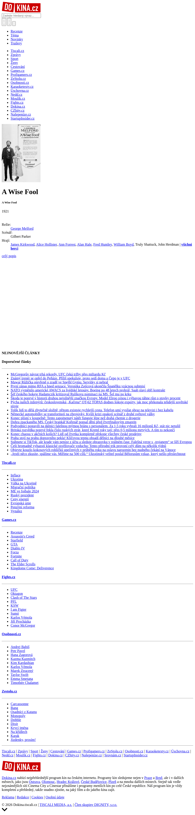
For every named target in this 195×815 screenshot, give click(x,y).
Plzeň (112, 782)
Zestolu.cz (9, 691)
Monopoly (18, 716)
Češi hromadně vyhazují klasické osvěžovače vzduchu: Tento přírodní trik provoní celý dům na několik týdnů (88, 446)
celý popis (9, 256)
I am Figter (18, 609)
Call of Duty (19, 560)
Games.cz (9, 520)
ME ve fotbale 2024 (25, 491)
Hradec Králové (68, 782)
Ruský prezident (22, 495)
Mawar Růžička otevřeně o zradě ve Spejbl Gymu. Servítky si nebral (59, 382)
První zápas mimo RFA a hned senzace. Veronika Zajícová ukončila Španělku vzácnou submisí (78, 386)
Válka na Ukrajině (24, 483)
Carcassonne (20, 704)
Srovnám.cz (112, 755)
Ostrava (34, 782)
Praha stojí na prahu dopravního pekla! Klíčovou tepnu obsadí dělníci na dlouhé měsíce (73, 438)
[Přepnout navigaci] (14, 23)
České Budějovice (94, 782)
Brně (158, 778)
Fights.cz (8, 577)
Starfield (17, 540)
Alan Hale (84, 244)
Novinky (17, 39)
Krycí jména (19, 728)
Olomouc (48, 782)
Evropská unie (21, 503)
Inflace (15, 475)
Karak (15, 736)
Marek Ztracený (22, 671)
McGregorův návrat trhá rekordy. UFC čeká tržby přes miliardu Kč (58, 374)
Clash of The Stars (24, 597)
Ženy (44, 751)
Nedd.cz (8, 755)
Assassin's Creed (22, 536)
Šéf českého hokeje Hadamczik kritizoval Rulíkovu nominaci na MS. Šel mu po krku (71, 394)
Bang (14, 708)
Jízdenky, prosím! (23, 740)
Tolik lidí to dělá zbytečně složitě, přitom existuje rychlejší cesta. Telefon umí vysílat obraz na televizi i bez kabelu (92, 410)
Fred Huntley (102, 244)
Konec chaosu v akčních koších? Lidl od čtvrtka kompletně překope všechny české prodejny (76, 434)
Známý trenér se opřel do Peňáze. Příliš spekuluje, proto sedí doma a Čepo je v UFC (70, 378)
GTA (14, 544)
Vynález (16, 511)
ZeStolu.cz (114, 751)
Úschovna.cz (180, 751)
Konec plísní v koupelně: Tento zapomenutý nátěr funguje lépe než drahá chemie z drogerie (75, 418)
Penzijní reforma (22, 507)
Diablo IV (18, 548)
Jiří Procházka (21, 621)
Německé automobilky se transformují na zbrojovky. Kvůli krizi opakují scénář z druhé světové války (83, 414)
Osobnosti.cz (11, 634)
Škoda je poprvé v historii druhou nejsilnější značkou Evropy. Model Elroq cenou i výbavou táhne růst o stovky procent (95, 398)
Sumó (15, 613)
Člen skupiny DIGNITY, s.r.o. (96, 805)
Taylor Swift (19, 675)
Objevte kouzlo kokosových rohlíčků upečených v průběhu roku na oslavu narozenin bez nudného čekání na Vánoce (93, 450)
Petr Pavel (18, 651)
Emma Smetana (22, 679)
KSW (15, 605)
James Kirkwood (23, 244)
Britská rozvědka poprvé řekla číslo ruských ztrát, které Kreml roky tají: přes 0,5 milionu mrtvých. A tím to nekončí (93, 430)
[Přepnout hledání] (4, 22)
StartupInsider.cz (136, 755)
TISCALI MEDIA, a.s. (56, 805)
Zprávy (23, 751)
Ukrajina (17, 479)
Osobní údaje (55, 797)
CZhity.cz (72, 755)
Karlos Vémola (21, 617)
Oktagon (17, 593)
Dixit (14, 724)
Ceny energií (20, 499)
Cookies (37, 797)
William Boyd (123, 244)
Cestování (57, 751)
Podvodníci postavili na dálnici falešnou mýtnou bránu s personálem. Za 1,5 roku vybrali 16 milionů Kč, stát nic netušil (95, 426)
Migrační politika (23, 487)
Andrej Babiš (20, 647)
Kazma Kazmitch (23, 659)
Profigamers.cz (94, 751)
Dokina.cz (55, 755)
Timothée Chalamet (25, 683)
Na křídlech (19, 732)
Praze (148, 778)
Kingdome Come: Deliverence (32, 568)
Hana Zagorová (22, 655)
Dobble (16, 720)
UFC (14, 589)
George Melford (22, 228)
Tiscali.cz (9, 463)
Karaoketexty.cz (157, 751)
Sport (34, 751)
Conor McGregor (23, 625)
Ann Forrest (66, 244)
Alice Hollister (46, 244)
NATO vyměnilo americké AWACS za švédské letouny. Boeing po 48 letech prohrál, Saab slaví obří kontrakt (88, 390)
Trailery (16, 43)
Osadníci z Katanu (24, 712)
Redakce (23, 797)
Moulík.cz (23, 755)
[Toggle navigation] (9, 22)
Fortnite (16, 556)
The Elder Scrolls (23, 564)
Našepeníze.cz (91, 755)
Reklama (8, 797)
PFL (14, 601)
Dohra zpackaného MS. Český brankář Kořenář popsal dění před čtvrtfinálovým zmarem (73, 422)
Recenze (17, 31)
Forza (15, 552)
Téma (15, 35)
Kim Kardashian (22, 663)
